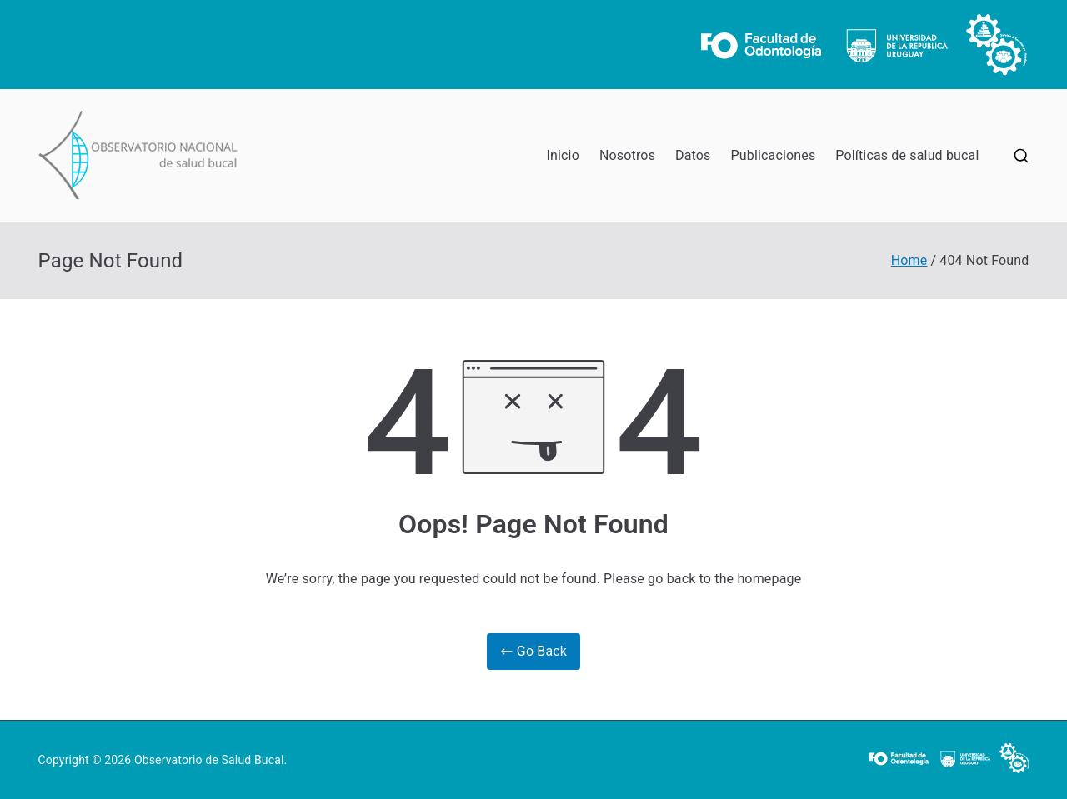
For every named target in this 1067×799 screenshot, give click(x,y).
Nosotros (627, 155)
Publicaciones (773, 155)
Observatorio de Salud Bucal (209, 760)
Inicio (563, 155)
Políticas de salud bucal (907, 155)
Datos (692, 155)
